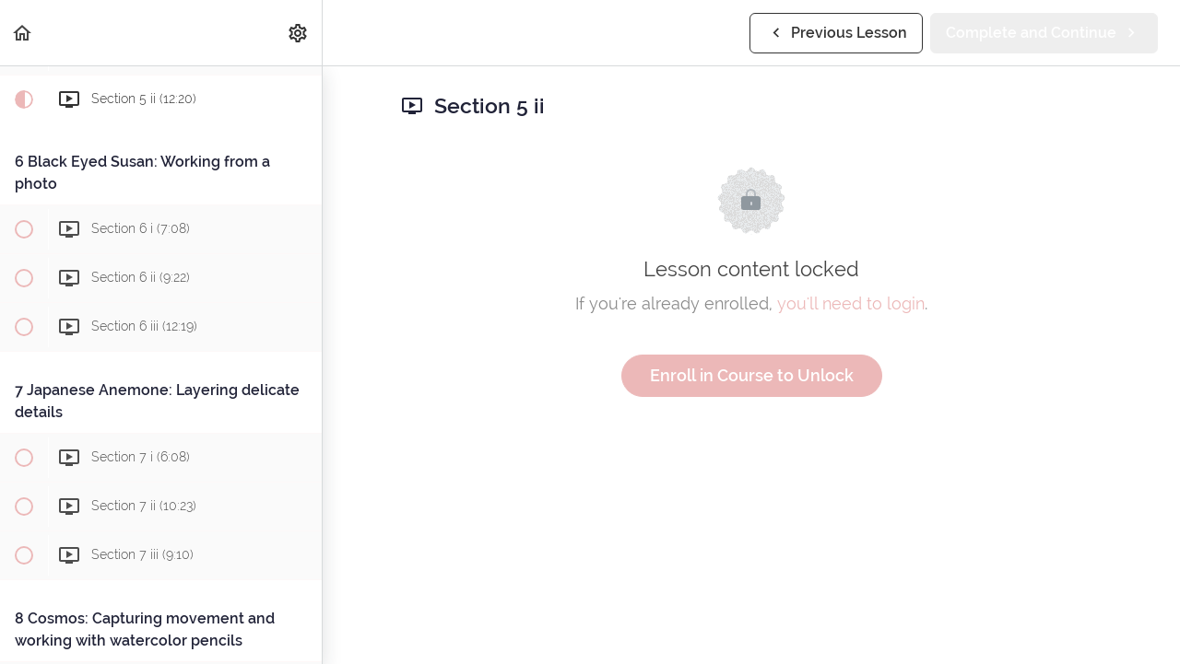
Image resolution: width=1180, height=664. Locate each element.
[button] (23, 32)
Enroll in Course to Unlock (752, 375)
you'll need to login (851, 303)
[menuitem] (299, 32)
